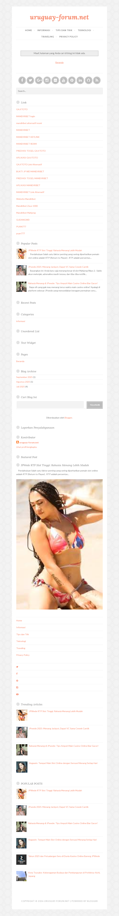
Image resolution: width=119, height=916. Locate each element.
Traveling (47, 36)
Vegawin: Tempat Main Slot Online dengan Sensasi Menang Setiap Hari (63, 763)
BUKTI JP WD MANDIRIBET (30, 171)
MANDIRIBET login (25, 116)
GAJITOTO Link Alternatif (29, 164)
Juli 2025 (20, 386)
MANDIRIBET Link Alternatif (30, 192)
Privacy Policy (68, 36)
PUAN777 (21, 226)
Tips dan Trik (64, 30)
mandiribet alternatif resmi (29, 123)
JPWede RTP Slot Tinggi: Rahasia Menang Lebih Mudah (55, 250)
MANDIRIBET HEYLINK (28, 137)
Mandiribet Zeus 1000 (27, 206)
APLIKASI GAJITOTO (27, 157)
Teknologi (84, 30)
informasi (20, 321)
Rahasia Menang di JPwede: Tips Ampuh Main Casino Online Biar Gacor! (63, 283)
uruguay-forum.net (59, 17)
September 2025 (24, 377)
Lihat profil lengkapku (26, 447)
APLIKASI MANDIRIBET (28, 185)
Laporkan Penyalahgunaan (37, 427)
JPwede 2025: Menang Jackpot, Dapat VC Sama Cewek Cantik (58, 266)
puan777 (20, 233)
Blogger (68, 417)
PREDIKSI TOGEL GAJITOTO (31, 150)
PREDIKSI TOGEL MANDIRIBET (32, 178)
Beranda (59, 62)
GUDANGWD (23, 219)
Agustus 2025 (23, 381)
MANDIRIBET (23, 130)
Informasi (43, 30)
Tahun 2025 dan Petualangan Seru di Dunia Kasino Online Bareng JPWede (64, 856)
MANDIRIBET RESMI (26, 143)
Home (28, 30)
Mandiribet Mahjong (26, 212)
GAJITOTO (22, 109)
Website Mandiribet (26, 199)
